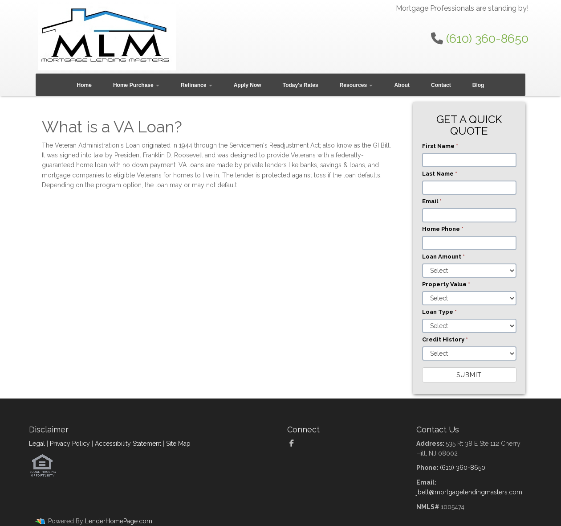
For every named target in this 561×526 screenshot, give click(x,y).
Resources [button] (356, 85)
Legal (37, 443)
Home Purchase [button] (136, 85)
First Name (440, 146)
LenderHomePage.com (118, 521)
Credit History (445, 339)
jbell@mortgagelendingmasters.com (469, 492)
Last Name (439, 173)
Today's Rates (300, 85)
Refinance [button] (196, 85)
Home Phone (442, 229)
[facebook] (295, 443)
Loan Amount (443, 256)
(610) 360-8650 (487, 38)
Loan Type (439, 311)
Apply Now (247, 85)
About (402, 85)
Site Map (178, 443)
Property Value (446, 284)
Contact (441, 85)
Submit (469, 374)
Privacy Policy (70, 443)
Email (432, 201)
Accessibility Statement (128, 443)
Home (84, 85)
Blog (478, 85)
